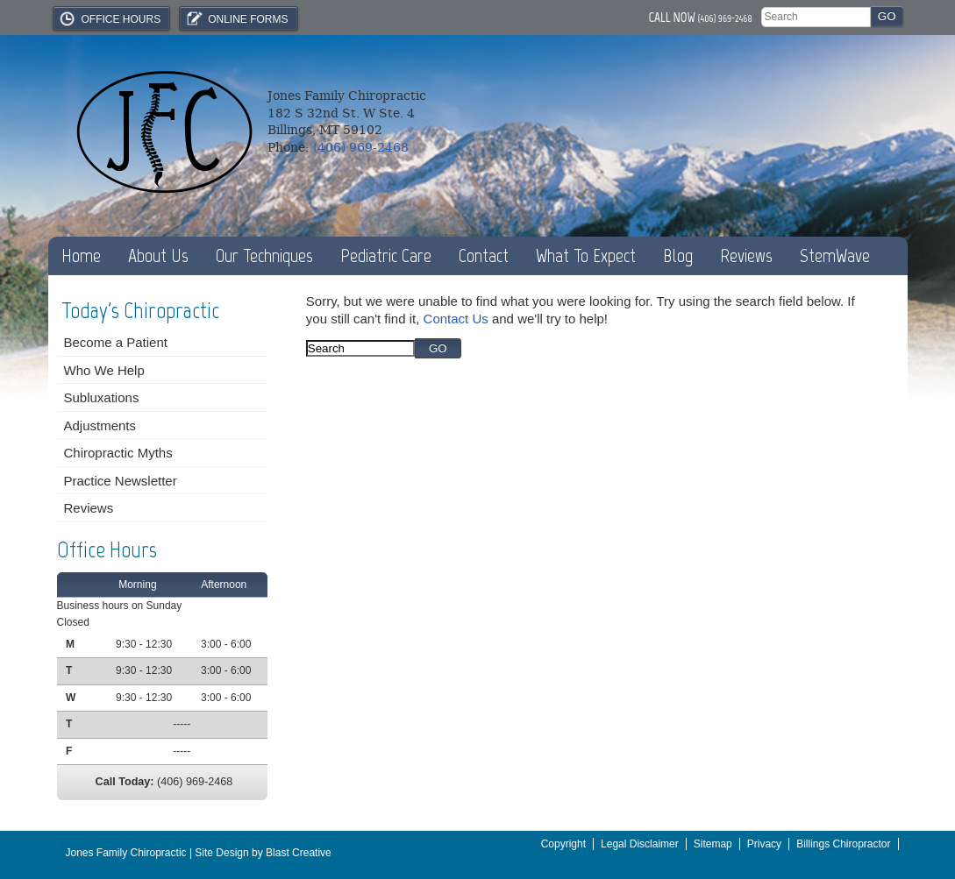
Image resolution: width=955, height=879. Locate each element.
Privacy (764, 844)
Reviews (746, 255)
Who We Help (104, 370)
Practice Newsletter (120, 480)
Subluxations (101, 397)
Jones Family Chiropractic (126, 853)
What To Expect (586, 255)
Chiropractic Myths (118, 452)
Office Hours (109, 18)
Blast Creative (298, 853)
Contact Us (456, 318)
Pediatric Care (385, 255)
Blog (678, 255)
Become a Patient (115, 342)
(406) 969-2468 (725, 18)
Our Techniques (264, 255)
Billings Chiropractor (843, 844)
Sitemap (713, 844)
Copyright (563, 844)
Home (81, 255)
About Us (158, 255)
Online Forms (236, 18)
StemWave (835, 255)
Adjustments (100, 425)
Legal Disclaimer (640, 844)
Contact (484, 255)
